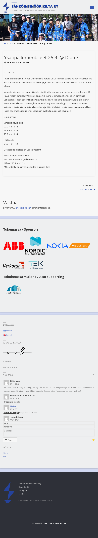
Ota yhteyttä (24, 487)
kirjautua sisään (23, 207)
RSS (4, 456)
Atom (5, 453)
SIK (11, 43)
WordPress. (60, 523)
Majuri (13, 406)
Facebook (22, 494)
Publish (11, 440)
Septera (47, 523)
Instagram (23, 490)
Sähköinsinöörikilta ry (35, 6)
